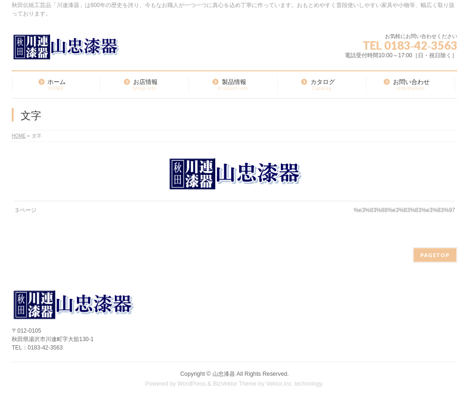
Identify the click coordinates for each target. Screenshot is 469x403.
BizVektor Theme (235, 383)
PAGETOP (435, 255)
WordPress (191, 383)
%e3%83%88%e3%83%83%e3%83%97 (404, 210)
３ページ (25, 210)
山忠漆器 (223, 374)
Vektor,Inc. (279, 383)
